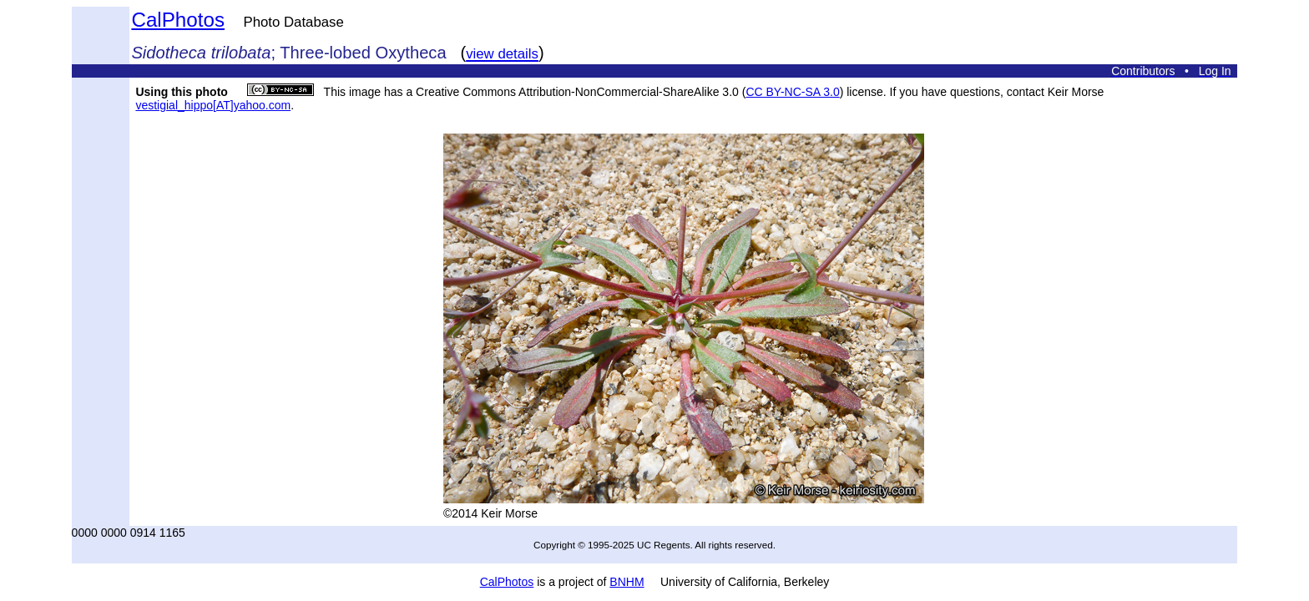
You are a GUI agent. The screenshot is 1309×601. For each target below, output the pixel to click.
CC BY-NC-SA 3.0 (792, 91)
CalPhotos (178, 19)
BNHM (626, 581)
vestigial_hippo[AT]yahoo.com (213, 105)
